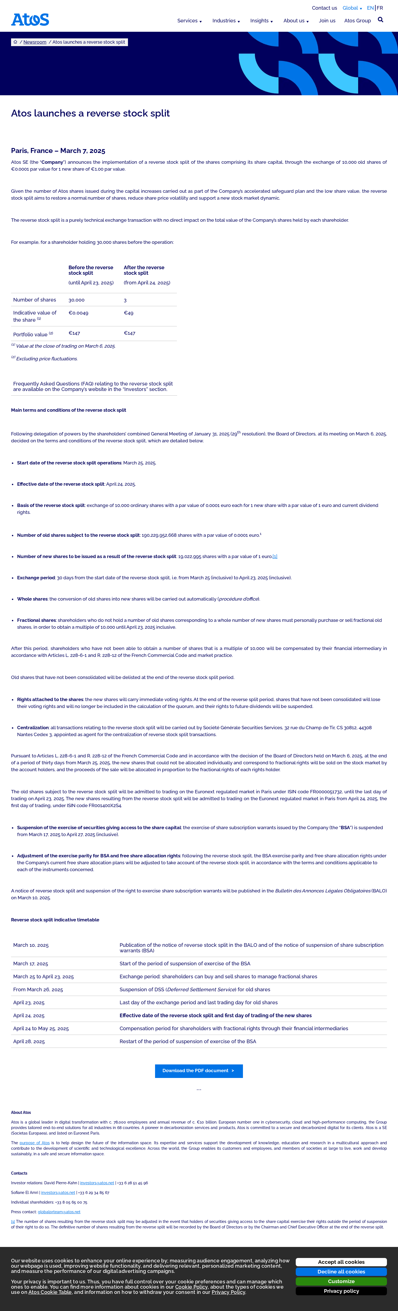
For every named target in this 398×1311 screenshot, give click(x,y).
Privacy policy (341, 1291)
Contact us (324, 8)
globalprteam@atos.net (59, 1212)
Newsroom (34, 42)
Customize (341, 1281)
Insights (259, 20)
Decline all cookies (341, 1271)
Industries (224, 20)
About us (294, 20)
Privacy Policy (228, 1292)
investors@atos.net (97, 1183)
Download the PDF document (196, 1070)
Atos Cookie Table (50, 1292)
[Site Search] (380, 19)
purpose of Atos (35, 1143)
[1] (275, 556)
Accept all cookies (341, 1262)
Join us (327, 20)
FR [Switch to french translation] (380, 8)
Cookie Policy (191, 1287)
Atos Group (357, 20)
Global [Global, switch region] (350, 8)
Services (187, 20)
